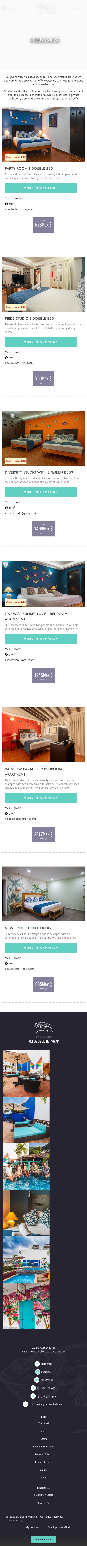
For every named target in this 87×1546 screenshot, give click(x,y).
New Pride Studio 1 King (28, 928)
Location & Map (43, 1454)
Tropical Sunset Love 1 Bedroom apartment (36, 616)
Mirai (67, 1527)
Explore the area (43, 1462)
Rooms (43, 1431)
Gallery (43, 1470)
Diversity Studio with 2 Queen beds (39, 472)
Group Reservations (43, 1446)
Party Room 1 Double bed (29, 168)
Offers (43, 1439)
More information (41, 188)
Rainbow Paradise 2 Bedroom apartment (33, 771)
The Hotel (43, 1423)
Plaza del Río (43, 1503)
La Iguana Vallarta (43, 1494)
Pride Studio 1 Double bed (29, 318)
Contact (43, 1477)
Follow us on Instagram (43, 1041)
